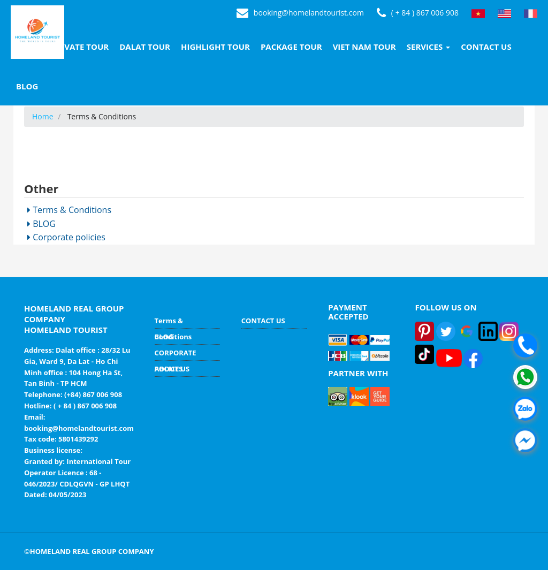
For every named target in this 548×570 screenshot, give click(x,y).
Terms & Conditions (69, 210)
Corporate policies (66, 237)
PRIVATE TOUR (80, 46)
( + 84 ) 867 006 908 (418, 13)
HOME (28, 46)
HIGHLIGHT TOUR (215, 46)
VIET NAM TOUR (364, 46)
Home (43, 116)
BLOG (27, 86)
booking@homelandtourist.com (300, 13)
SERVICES (428, 46)
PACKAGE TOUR (291, 46)
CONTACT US (486, 46)
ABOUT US (172, 369)
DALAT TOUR (144, 46)
